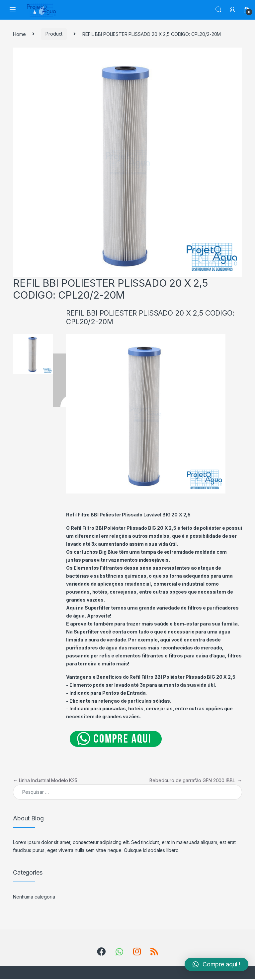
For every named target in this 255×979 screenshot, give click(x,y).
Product (53, 34)
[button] (216, 964)
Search (218, 9)
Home (19, 34)
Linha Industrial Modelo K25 (45, 780)
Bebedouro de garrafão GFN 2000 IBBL (195, 780)
